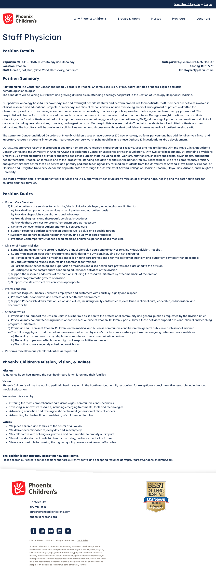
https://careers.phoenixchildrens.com (148, 459)
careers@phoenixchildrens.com (50, 511)
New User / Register (187, 4)
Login (208, 4)
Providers (178, 18)
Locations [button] (203, 18)
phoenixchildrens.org (43, 516)
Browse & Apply (129, 18)
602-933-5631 (38, 506)
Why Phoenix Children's (90, 18)
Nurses (156, 18)
